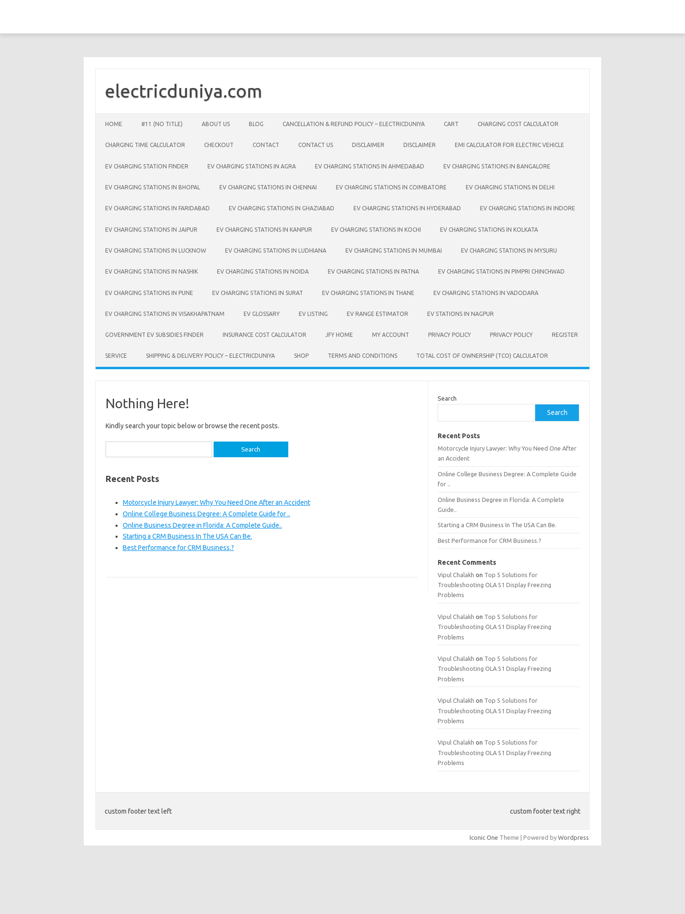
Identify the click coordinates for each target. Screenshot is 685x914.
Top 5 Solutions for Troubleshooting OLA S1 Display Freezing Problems (494, 585)
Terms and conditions (362, 356)
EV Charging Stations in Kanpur (264, 229)
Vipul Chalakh (456, 574)
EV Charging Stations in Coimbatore (391, 187)
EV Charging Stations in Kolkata (489, 229)
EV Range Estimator (377, 314)
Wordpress (573, 837)
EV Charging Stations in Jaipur (151, 229)
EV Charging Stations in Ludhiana (275, 250)
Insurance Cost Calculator (264, 335)
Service (116, 356)
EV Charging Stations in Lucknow (155, 250)
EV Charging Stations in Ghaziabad (281, 208)
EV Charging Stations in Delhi (510, 187)
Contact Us (315, 145)
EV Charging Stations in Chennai (268, 187)
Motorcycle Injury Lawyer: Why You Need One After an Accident (216, 502)
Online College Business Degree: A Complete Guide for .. (206, 514)
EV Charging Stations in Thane (368, 293)
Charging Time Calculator (145, 145)
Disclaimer (368, 145)
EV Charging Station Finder (146, 166)
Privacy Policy (511, 335)
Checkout (219, 145)
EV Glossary (262, 314)
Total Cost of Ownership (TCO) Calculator (482, 356)
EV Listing (313, 314)
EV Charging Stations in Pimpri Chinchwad (501, 271)
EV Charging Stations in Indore (527, 208)
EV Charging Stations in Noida (263, 271)
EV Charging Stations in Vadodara (485, 293)
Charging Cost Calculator (518, 124)
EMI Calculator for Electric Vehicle (509, 145)
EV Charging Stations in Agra (251, 166)
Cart (451, 124)
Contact (266, 145)
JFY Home (339, 335)
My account (390, 335)
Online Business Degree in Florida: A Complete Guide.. (202, 525)
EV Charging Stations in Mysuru (509, 250)
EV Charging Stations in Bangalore (496, 166)
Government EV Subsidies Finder (154, 335)
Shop (301, 356)
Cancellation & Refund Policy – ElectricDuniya (354, 124)
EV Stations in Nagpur (460, 314)
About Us (216, 124)
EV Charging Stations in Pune (149, 293)
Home (113, 124)
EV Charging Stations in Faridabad (157, 208)
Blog (256, 124)
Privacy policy (449, 335)
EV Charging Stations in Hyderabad (407, 208)
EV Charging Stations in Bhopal (152, 187)
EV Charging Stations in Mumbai (393, 250)
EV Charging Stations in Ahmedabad (369, 166)
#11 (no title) (162, 124)
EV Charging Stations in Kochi (376, 229)
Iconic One (484, 837)
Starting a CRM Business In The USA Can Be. (187, 536)
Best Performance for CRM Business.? (178, 547)
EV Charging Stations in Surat (257, 293)
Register (565, 335)
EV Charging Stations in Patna (373, 271)
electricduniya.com (183, 91)
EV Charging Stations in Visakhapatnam (165, 314)
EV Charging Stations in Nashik (151, 271)
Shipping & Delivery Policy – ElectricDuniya (210, 356)
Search (447, 398)
